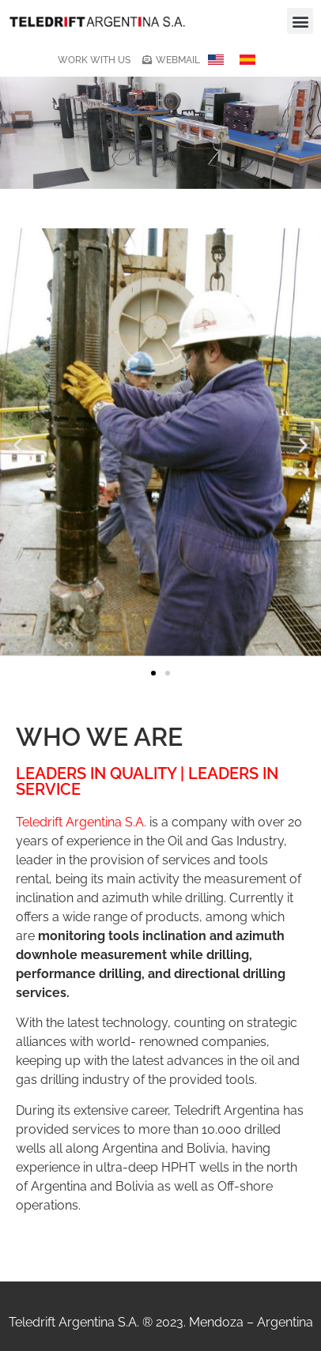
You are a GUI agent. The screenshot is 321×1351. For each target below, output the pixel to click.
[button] (300, 21)
